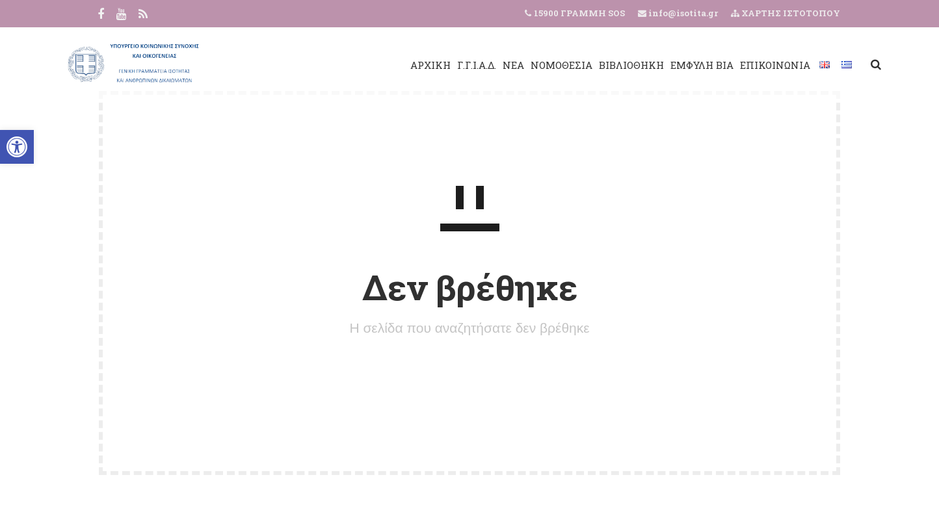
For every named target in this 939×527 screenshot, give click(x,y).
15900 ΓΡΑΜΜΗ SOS (579, 13)
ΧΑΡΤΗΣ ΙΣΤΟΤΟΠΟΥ (785, 13)
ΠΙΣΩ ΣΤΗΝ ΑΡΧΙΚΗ (469, 379)
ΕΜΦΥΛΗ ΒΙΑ (661, 64)
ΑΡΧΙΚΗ (389, 64)
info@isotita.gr (682, 13)
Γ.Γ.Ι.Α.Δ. (435, 64)
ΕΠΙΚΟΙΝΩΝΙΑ (734, 64)
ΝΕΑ (472, 64)
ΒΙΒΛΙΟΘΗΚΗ (590, 64)
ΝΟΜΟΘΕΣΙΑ (520, 64)
